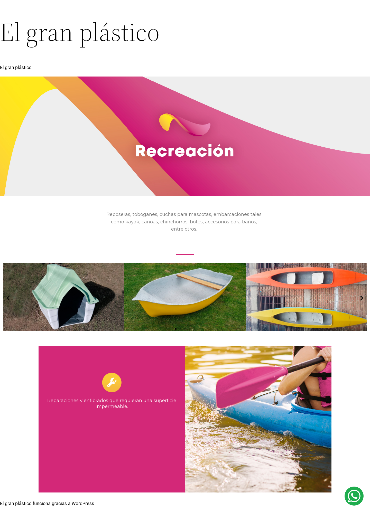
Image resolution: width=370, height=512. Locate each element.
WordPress (83, 503)
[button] (176, 329)
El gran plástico (80, 32)
